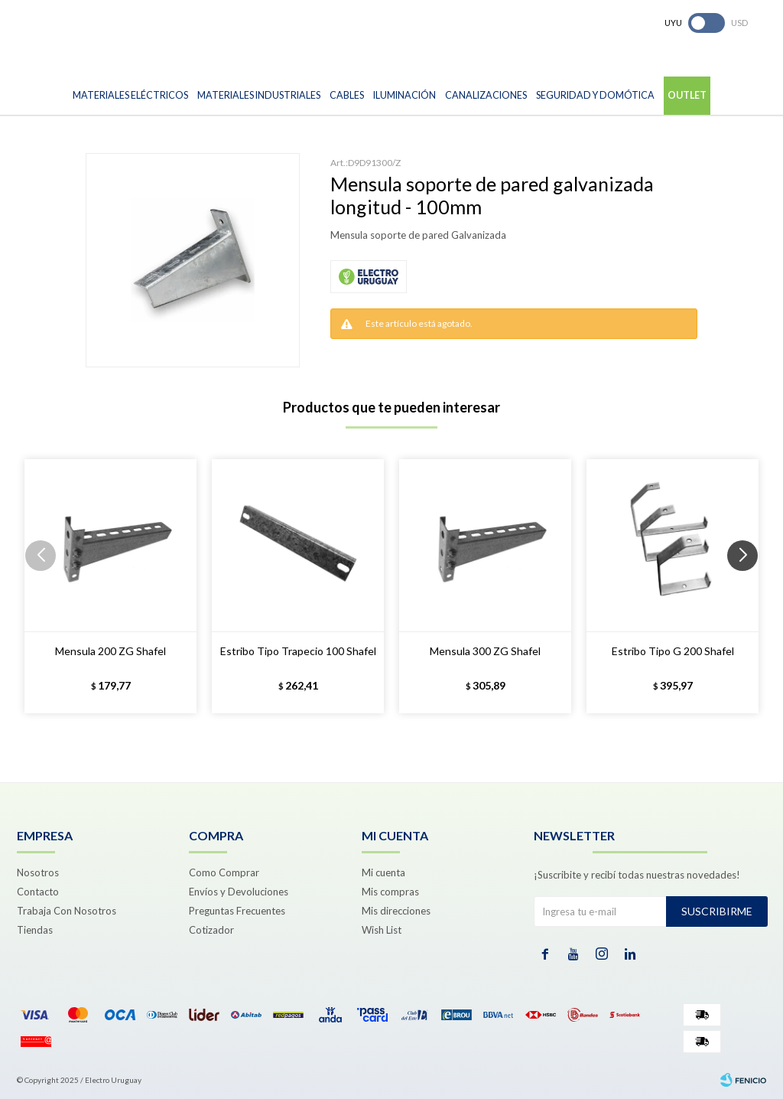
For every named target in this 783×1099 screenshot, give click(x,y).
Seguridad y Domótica (595, 95)
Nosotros (38, 872)
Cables (347, 95)
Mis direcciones (396, 911)
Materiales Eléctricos (130, 95)
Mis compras (390, 891)
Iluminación (404, 95)
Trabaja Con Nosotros (66, 911)
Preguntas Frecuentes (237, 911)
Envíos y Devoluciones (238, 891)
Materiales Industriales (258, 95)
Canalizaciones (486, 95)
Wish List (381, 930)
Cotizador (211, 930)
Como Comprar (224, 872)
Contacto (38, 891)
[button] (748, 586)
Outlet (687, 95)
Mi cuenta (383, 872)
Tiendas (35, 930)
